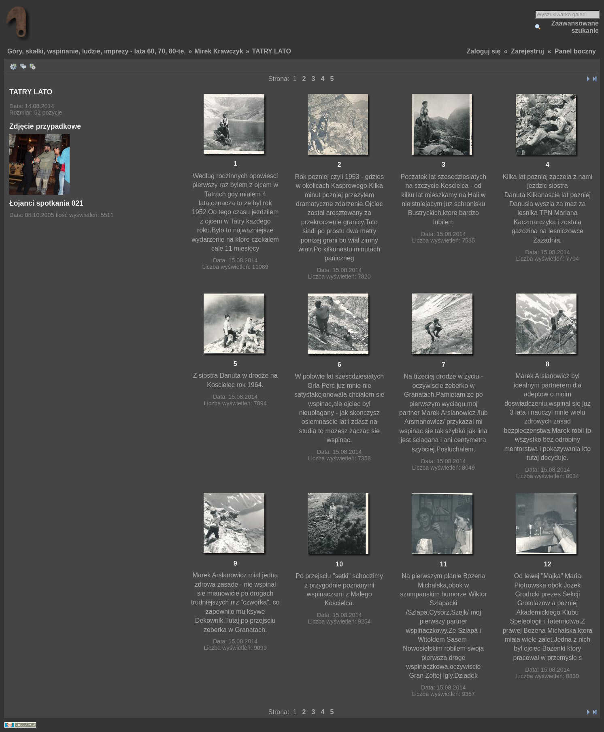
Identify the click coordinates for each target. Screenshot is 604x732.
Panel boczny (575, 51)
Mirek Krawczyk (219, 51)
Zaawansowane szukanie (575, 27)
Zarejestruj (527, 51)
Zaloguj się (484, 51)
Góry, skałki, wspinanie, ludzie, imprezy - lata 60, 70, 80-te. (96, 51)
